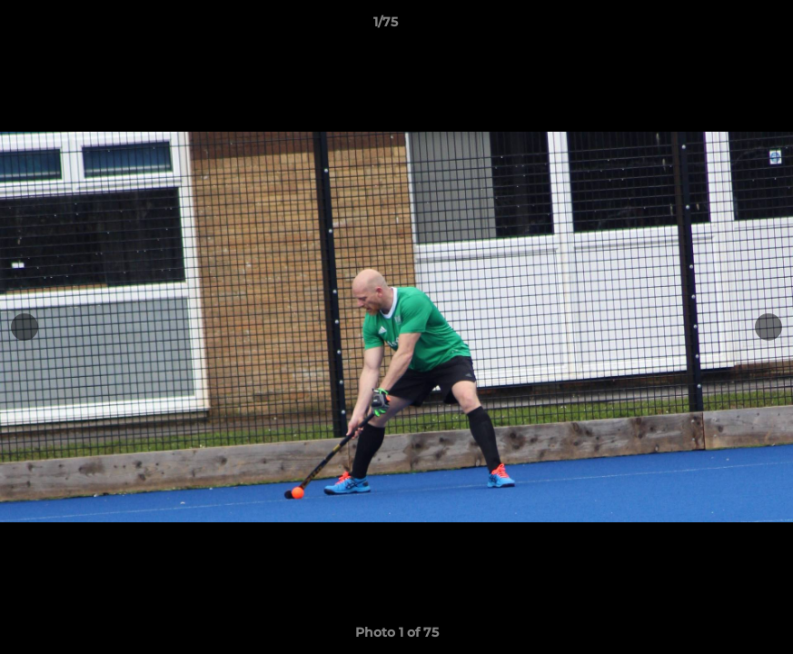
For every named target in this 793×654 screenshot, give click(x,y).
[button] (717, 26)
